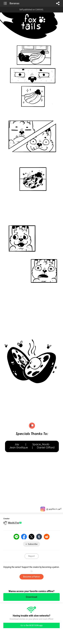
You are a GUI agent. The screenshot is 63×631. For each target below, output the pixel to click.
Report (31, 556)
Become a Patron (31, 576)
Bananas (14, 3)
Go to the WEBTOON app (31, 625)
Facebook (24, 536)
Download (31, 596)
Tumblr (39, 536)
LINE (16, 536)
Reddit (47, 536)
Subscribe (32, 544)
